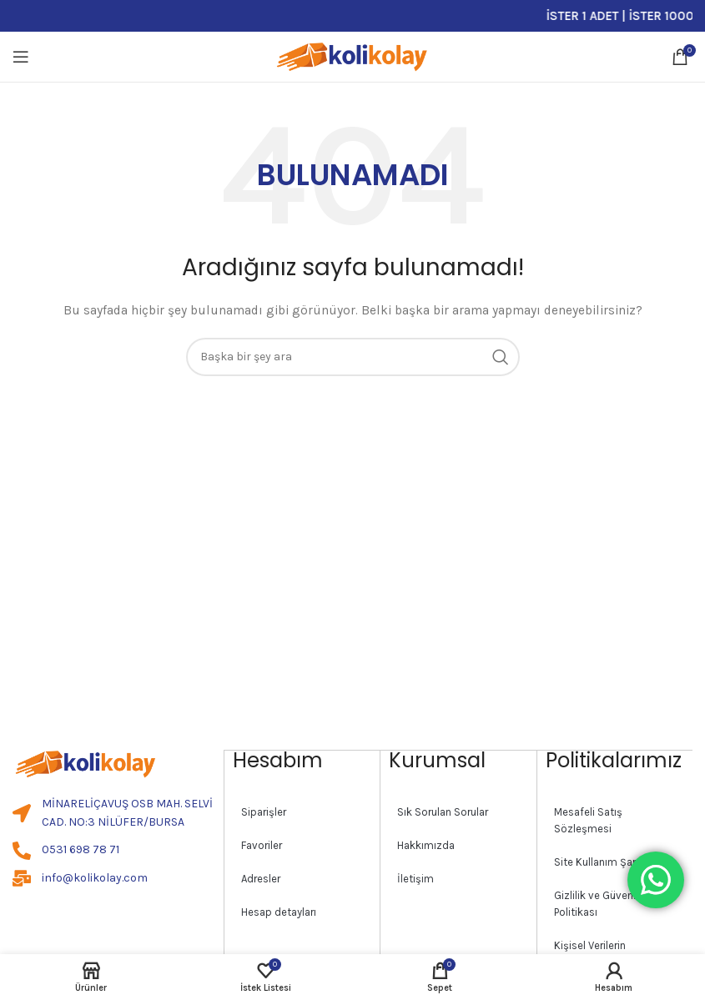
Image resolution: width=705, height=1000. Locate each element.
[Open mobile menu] (21, 56)
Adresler (260, 878)
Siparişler (263, 811)
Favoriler (261, 844)
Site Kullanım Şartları (604, 861)
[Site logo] (353, 55)
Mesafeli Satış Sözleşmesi (588, 819)
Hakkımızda (426, 844)
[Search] (353, 357)
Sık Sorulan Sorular (442, 811)
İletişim (415, 878)
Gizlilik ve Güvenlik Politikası (599, 902)
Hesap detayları (278, 911)
